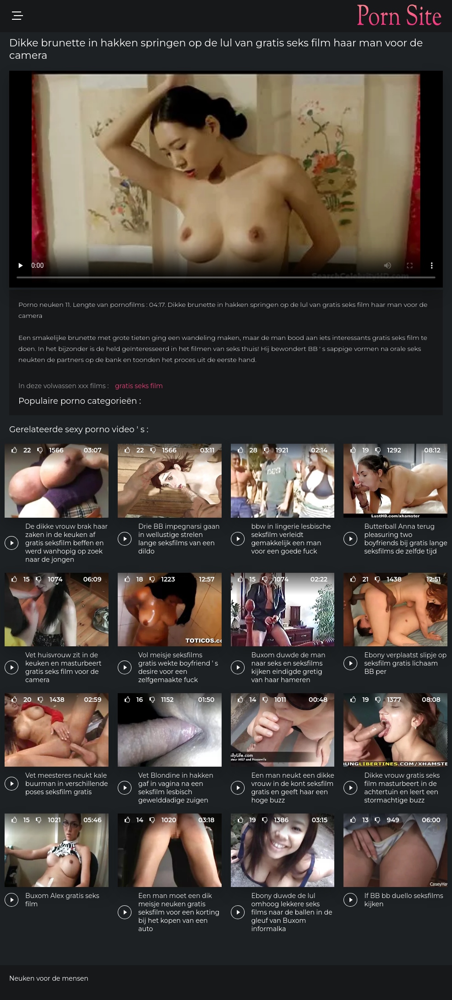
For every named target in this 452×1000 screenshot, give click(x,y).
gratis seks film (139, 386)
